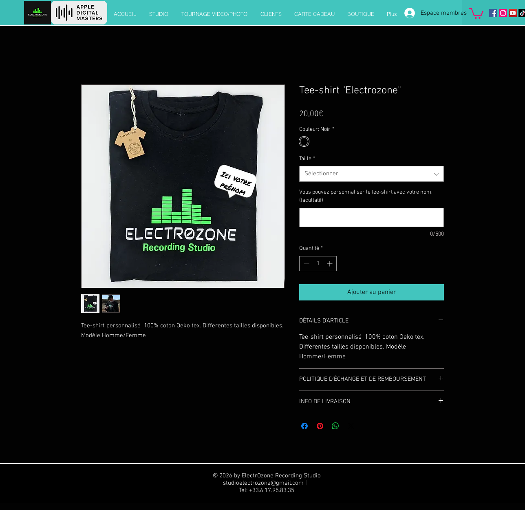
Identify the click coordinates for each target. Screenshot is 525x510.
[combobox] (371, 174)
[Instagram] (503, 13)
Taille (307, 158)
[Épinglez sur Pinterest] (320, 426)
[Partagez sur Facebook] (304, 426)
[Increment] (330, 263)
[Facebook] (493, 13)
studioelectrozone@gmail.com (263, 483)
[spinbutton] (318, 263)
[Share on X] (351, 426)
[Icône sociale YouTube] (513, 13)
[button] (476, 13)
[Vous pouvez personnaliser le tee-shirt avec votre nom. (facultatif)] (371, 217)
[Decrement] (305, 263)
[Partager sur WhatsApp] (335, 426)
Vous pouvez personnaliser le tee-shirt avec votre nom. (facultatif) (365, 196)
